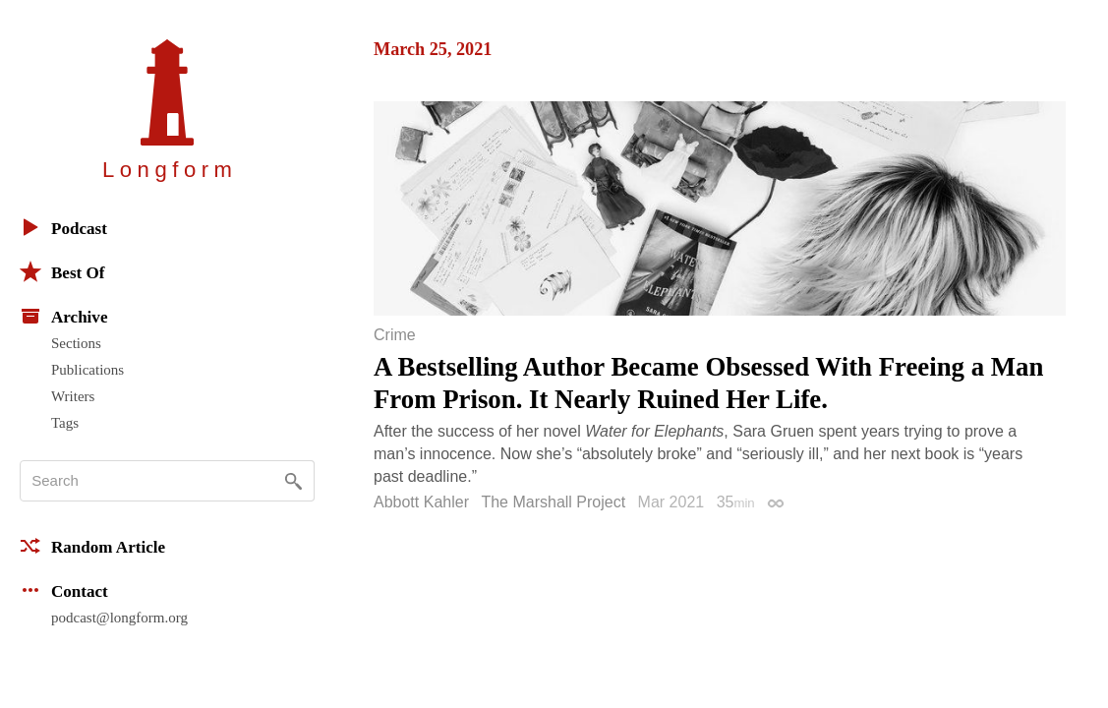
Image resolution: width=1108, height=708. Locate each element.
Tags (65, 423)
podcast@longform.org (119, 617)
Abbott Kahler (421, 502)
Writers (72, 396)
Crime (395, 335)
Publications (87, 370)
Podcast (63, 227)
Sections (76, 343)
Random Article (92, 546)
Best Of (62, 271)
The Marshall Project (553, 502)
